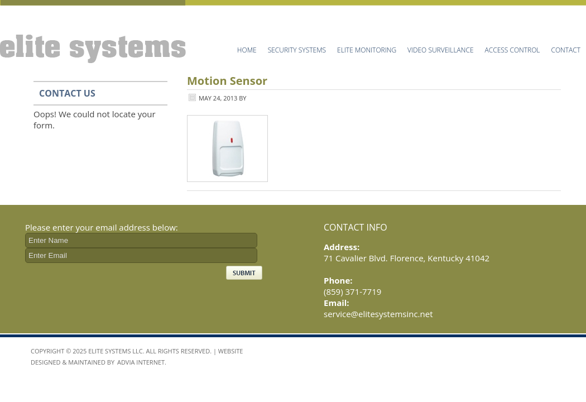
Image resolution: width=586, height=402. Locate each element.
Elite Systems (95, 32)
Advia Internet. (141, 362)
